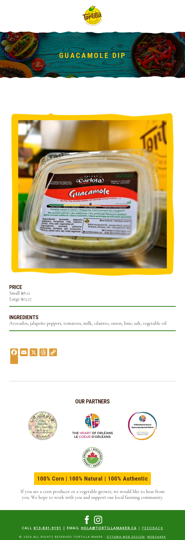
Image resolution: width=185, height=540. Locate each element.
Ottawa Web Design (126, 537)
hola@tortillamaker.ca (109, 528)
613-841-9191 (47, 528)
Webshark (156, 537)
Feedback (152, 528)
